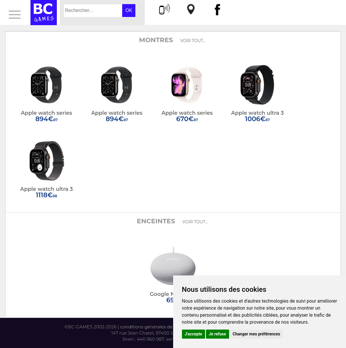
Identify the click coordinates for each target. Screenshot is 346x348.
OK (128, 10)
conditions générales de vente (153, 327)
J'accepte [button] (193, 334)
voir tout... (192, 40)
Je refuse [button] (217, 334)
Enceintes (156, 221)
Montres (156, 40)
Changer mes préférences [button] (256, 334)
